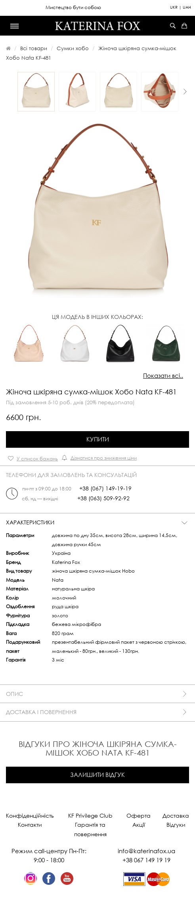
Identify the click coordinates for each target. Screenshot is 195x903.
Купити (97, 439)
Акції (138, 824)
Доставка (175, 815)
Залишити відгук (97, 774)
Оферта (138, 815)
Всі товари (33, 48)
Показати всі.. (163, 375)
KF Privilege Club (90, 815)
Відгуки (175, 824)
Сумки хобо (73, 48)
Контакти (30, 824)
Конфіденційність (30, 815)
